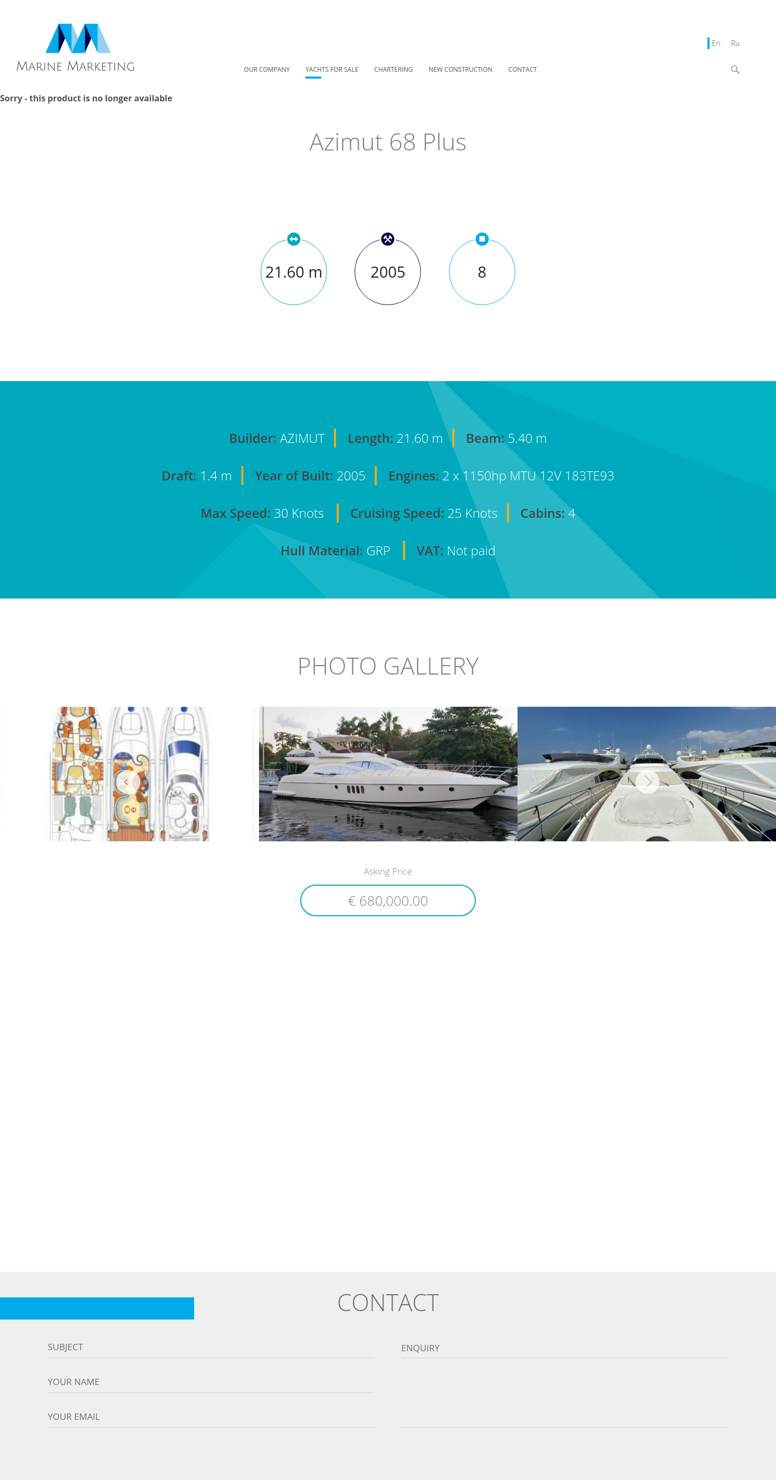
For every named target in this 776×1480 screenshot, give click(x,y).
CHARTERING (393, 70)
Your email (74, 1416)
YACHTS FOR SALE (331, 70)
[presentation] (388, 1458)
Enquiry (420, 1348)
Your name (74, 1382)
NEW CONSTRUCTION (461, 70)
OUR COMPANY (267, 70)
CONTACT (523, 70)
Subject (65, 1347)
